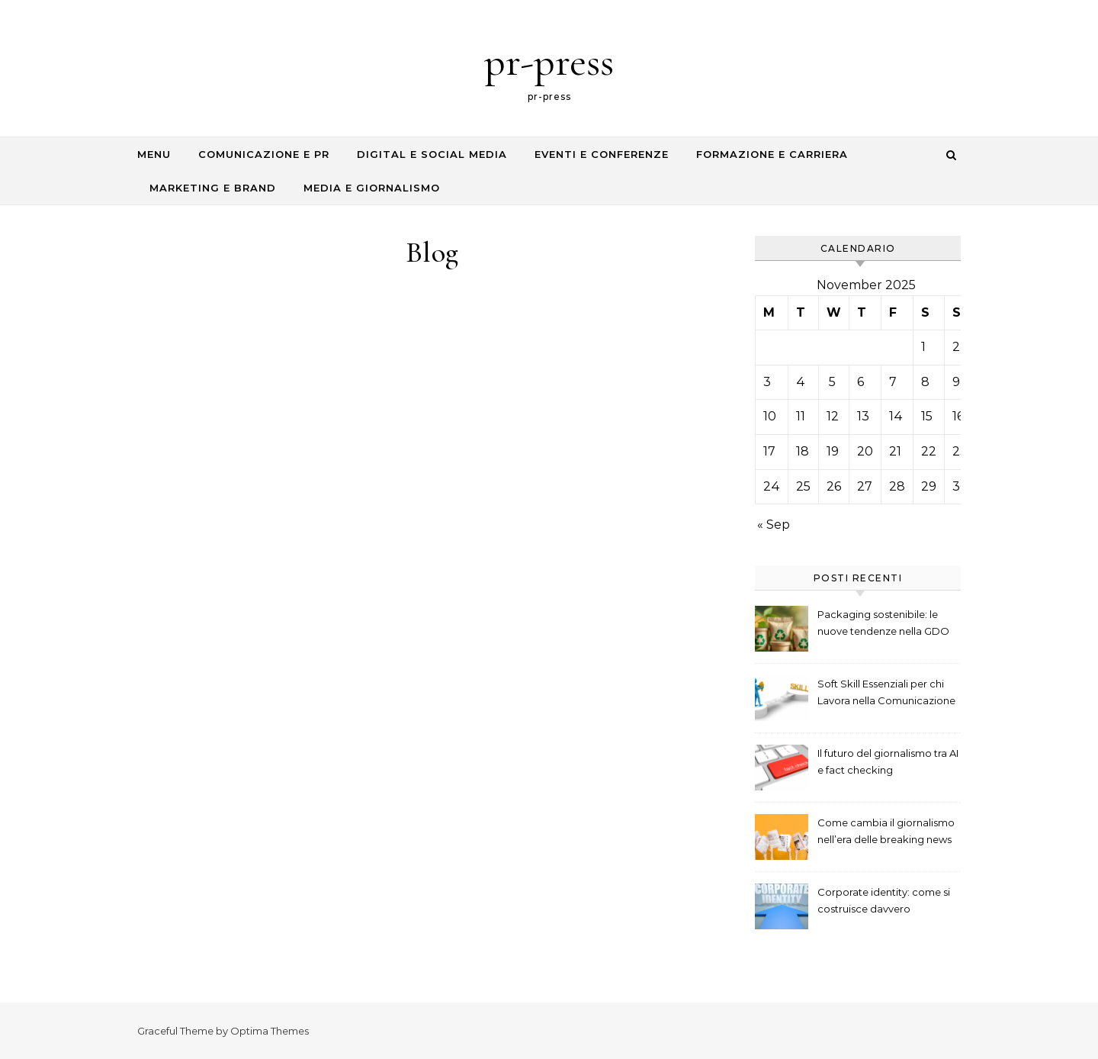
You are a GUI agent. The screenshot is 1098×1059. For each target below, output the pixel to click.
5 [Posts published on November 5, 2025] (832, 382)
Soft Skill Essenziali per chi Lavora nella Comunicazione (886, 692)
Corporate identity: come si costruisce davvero (883, 900)
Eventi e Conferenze (602, 154)
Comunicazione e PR (263, 154)
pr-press (549, 61)
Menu (154, 154)
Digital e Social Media (432, 154)
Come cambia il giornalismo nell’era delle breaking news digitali (886, 832)
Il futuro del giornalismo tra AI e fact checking (887, 761)
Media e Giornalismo (371, 188)
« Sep (773, 524)
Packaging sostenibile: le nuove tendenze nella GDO (883, 622)
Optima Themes (269, 1031)
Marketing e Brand (212, 188)
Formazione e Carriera (772, 154)
